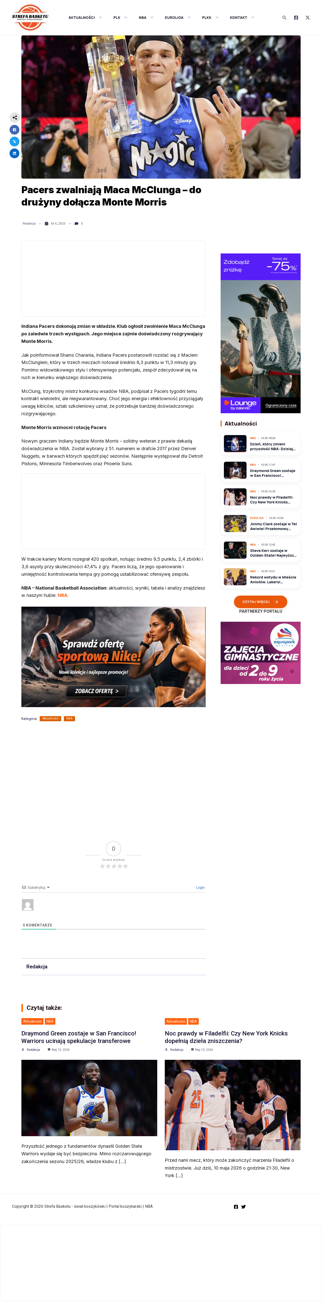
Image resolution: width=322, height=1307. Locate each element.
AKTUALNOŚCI (85, 17)
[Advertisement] (113, 278)
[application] (99, 17)
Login (200, 887)
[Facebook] (296, 17)
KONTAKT (242, 17)
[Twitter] (307, 17)
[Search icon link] (284, 18)
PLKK (210, 17)
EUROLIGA (178, 17)
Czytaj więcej (261, 601)
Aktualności (50, 718)
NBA (146, 17)
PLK (120, 17)
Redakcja (29, 223)
